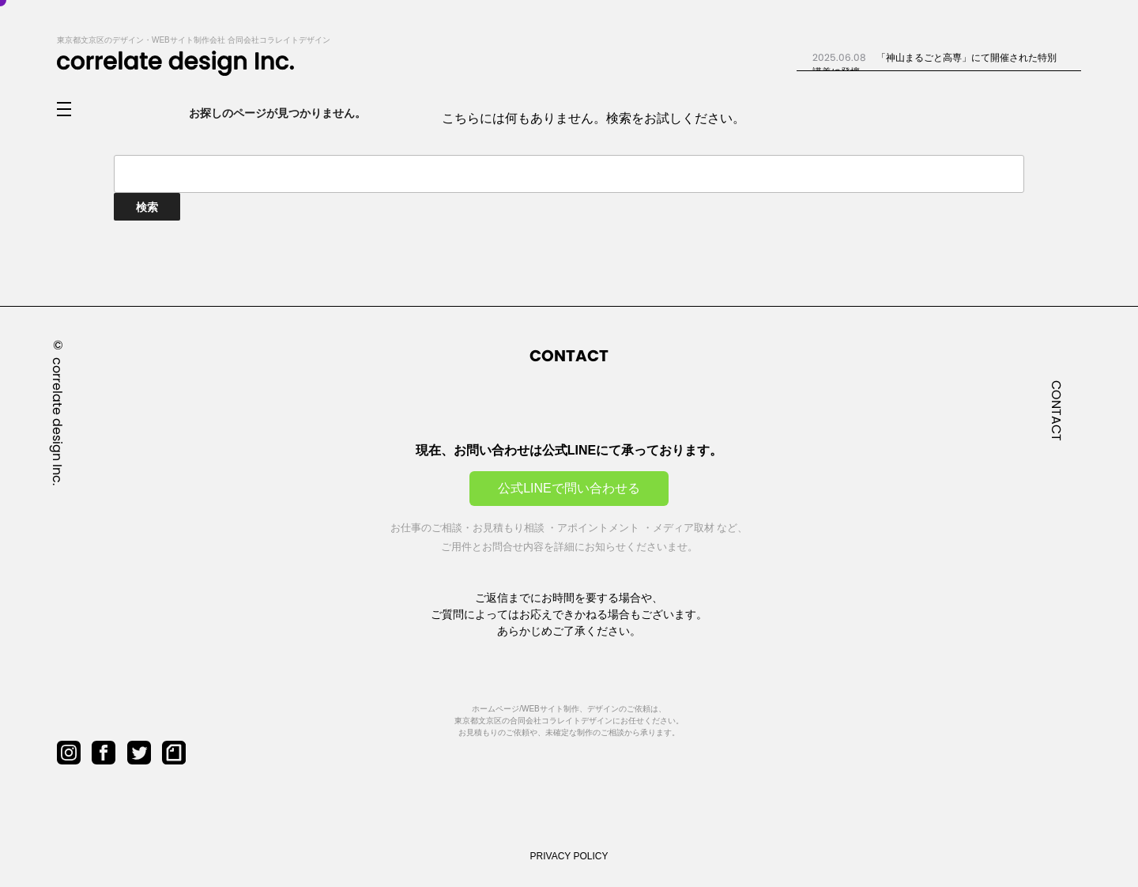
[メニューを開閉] (76, 110)
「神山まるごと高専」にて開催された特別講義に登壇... (934, 64)
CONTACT (1056, 410)
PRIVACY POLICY (569, 856)
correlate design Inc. (57, 421)
